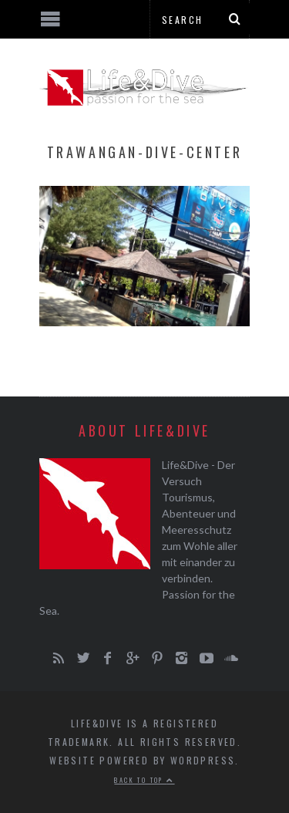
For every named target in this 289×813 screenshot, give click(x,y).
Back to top (144, 779)
